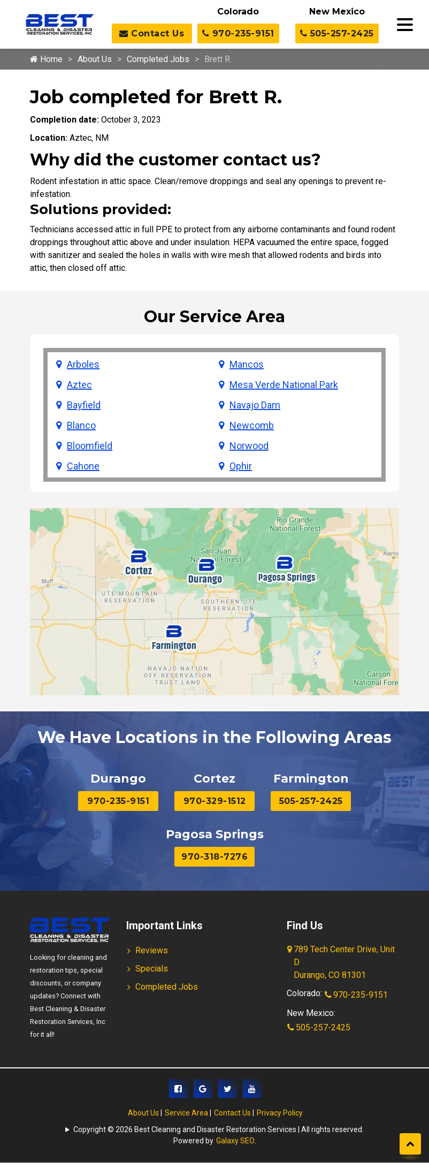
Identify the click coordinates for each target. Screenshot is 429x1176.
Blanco (81, 425)
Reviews (151, 950)
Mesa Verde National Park (283, 385)
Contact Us (151, 33)
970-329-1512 (214, 801)
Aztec (79, 385)
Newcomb (251, 425)
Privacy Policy (280, 1113)
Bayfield (84, 405)
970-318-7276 (214, 857)
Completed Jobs (158, 59)
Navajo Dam (254, 405)
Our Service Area (214, 317)
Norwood (249, 446)
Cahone (83, 466)
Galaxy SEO (235, 1140)
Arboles (83, 364)
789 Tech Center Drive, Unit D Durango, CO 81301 (342, 963)
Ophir (240, 466)
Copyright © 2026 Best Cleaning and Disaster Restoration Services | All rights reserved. (218, 1129)
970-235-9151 (238, 33)
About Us (95, 59)
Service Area (186, 1113)
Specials (151, 968)
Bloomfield (89, 446)
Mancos (246, 364)
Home (46, 59)
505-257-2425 (337, 33)
